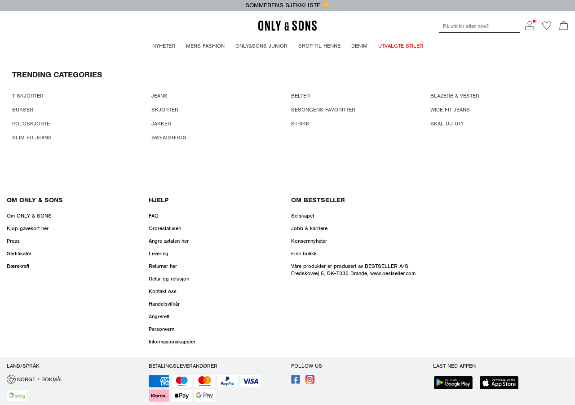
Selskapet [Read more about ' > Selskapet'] (302, 215)
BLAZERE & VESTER (454, 95)
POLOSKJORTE (31, 123)
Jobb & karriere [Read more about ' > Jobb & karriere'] (309, 228)
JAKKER (161, 123)
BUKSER (22, 109)
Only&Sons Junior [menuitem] (261, 45)
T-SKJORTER (28, 95)
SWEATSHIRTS (168, 137)
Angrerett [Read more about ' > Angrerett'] (159, 316)
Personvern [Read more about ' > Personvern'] (161, 329)
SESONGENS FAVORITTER (323, 109)
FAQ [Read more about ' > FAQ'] (154, 215)
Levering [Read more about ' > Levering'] (158, 253)
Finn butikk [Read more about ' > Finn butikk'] (304, 253)
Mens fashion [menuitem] (205, 45)
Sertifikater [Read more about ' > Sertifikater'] (19, 253)
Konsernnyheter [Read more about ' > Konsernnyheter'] (309, 241)
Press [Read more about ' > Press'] (13, 241)
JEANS (159, 95)
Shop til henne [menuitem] (319, 45)
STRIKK (300, 123)
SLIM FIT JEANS (32, 137)
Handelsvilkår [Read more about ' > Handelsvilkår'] (164, 303)
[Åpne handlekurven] (563, 26)
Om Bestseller (318, 200)
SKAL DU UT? (447, 123)
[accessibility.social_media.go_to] (295, 382)
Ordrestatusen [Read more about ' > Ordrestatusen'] (165, 228)
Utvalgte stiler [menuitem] (400, 45)
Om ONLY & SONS (35, 200)
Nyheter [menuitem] (163, 45)
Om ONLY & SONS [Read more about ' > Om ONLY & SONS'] (29, 215)
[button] (74, 379)
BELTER (300, 95)
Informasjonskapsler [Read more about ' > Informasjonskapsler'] (172, 341)
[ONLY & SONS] (287, 29)
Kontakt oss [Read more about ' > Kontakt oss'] (163, 291)
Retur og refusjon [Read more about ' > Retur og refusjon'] (169, 278)
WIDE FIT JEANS (450, 109)
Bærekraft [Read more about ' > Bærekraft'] (18, 266)
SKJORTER (164, 109)
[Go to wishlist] (546, 28)
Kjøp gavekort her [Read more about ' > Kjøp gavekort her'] (28, 228)
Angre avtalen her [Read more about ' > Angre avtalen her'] (169, 241)
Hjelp (158, 200)
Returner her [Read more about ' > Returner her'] (163, 266)
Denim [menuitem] (359, 45)
